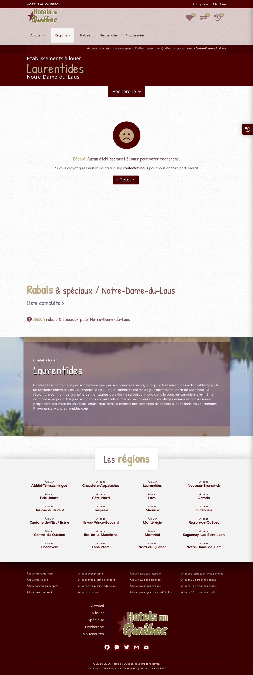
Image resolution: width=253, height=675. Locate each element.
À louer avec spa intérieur (145, 573)
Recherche (108, 35)
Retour (126, 180)
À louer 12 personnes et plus (198, 579)
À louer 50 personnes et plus (198, 592)
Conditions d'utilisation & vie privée (107, 668)
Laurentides (183, 48)
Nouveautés (135, 35)
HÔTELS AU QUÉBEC (42, 4)
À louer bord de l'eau (40, 573)
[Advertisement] (126, 241)
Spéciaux (96, 620)
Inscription (200, 4)
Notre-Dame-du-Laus (210, 48)
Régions (60, 35)
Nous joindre (139, 668)
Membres (219, 4)
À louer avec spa (88, 592)
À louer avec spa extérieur (146, 579)
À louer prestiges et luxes (145, 585)
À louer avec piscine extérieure (97, 585)
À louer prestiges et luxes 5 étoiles (202, 573)
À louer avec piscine (90, 573)
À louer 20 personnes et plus (198, 585)
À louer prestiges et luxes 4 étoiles (151, 592)
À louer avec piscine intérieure (96, 579)
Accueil (92, 48)
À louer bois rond (37, 579)
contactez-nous (135, 168)
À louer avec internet (39, 592)
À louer (36, 35)
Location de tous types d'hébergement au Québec (136, 48)
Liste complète (43, 303)
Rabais (85, 35)
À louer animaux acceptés (42, 585)
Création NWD (158, 668)
